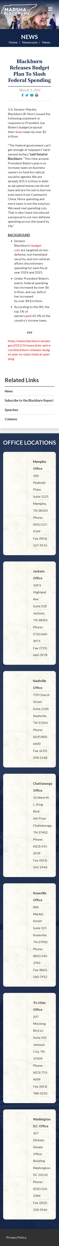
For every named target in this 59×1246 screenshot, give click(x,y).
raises (18, 132)
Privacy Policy (16, 1237)
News (29, 36)
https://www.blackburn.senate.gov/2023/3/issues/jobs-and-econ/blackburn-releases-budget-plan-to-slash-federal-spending (29, 350)
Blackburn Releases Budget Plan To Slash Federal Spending (29, 70)
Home (13, 42)
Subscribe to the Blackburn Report (29, 400)
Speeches (11, 410)
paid (28, 316)
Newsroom (30, 42)
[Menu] (50, 9)
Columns (11, 419)
